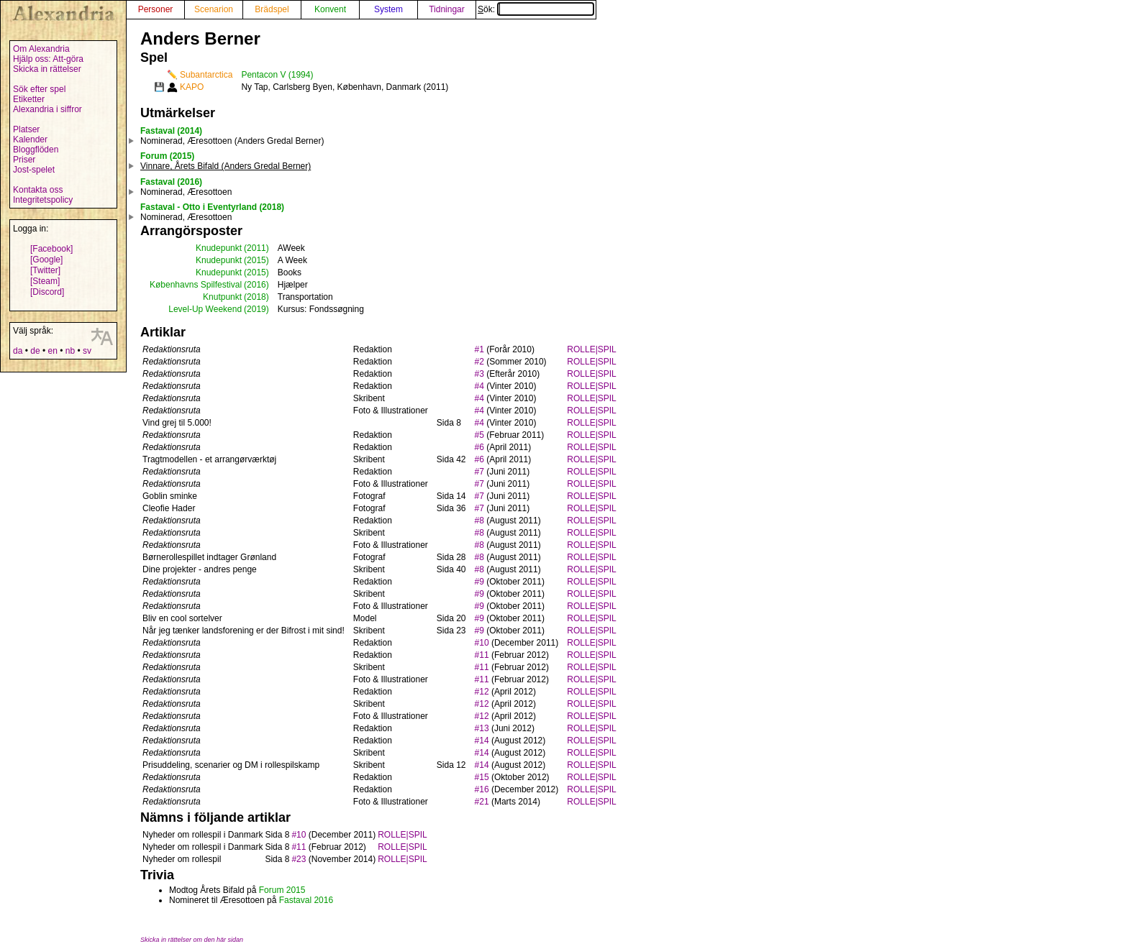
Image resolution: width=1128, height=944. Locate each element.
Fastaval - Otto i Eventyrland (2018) (212, 207)
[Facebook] (51, 249)
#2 (479, 362)
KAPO (192, 87)
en (52, 351)
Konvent (330, 9)
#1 (479, 349)
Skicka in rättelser (47, 69)
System (388, 9)
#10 (482, 643)
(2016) (256, 285)
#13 (482, 728)
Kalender (30, 139)
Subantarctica (206, 75)
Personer (155, 9)
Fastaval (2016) (171, 182)
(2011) (256, 248)
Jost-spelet (34, 170)
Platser (26, 129)
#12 (482, 692)
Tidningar (447, 9)
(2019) (256, 309)
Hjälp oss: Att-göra (48, 59)
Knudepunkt (219, 248)
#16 (482, 789)
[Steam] (45, 281)
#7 (479, 472)
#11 (482, 655)
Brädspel (271, 9)
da (17, 351)
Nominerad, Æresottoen (186, 192)
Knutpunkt (222, 297)
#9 (479, 582)
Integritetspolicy (43, 200)
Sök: (536, 9)
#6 (479, 447)
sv (87, 351)
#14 (482, 741)
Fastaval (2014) (171, 131)
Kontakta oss (38, 190)
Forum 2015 (282, 890)
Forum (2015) (167, 156)
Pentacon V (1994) (277, 75)
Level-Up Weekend (205, 309)
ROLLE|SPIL (591, 349)
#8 (479, 520)
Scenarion (213, 9)
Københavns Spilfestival (196, 285)
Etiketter (29, 99)
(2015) (256, 260)
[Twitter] (45, 270)
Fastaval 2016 (306, 900)
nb (70, 351)
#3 (479, 374)
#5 (479, 435)
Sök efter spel (39, 89)
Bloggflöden (35, 150)
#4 (479, 386)
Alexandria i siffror (47, 109)
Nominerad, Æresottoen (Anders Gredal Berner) (232, 141)
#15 (482, 777)
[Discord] (47, 292)
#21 (482, 802)
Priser (24, 160)
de (35, 351)
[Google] (46, 260)
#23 (298, 859)
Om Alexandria (41, 49)
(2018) (256, 297)
